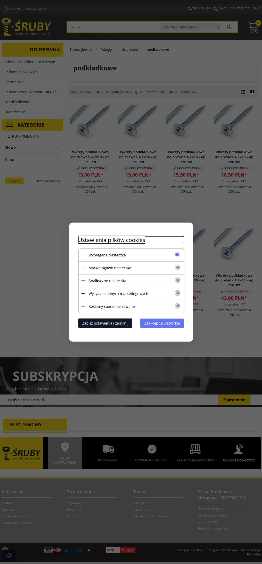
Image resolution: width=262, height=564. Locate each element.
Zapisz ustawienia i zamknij (105, 322)
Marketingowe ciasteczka (110, 267)
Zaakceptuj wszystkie (162, 322)
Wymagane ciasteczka (107, 254)
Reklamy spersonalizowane (112, 306)
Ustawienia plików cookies (111, 239)
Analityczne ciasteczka (107, 280)
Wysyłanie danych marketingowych (118, 293)
